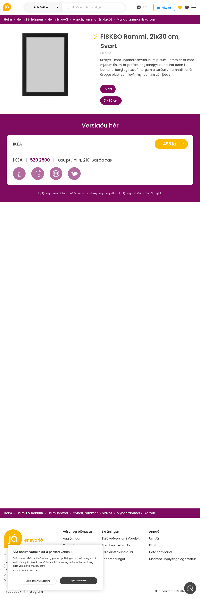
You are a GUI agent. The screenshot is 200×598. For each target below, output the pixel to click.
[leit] (93, 7)
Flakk (153, 545)
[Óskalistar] (180, 7)
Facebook (14, 591)
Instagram (35, 591)
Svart (108, 89)
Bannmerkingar (113, 559)
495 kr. (170, 144)
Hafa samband (160, 552)
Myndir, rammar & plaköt (92, 19)
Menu (193, 7)
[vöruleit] (13, 7)
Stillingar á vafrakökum (38, 580)
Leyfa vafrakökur (78, 580)
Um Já (154, 538)
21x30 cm (111, 100)
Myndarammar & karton (136, 19)
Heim (8, 19)
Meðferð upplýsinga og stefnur (172, 559)
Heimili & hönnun (30, 19)
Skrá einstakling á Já (117, 552)
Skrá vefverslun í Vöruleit (121, 538)
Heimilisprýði (58, 19)
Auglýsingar (72, 538)
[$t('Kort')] (186, 7)
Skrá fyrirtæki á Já (116, 545)
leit (141, 7)
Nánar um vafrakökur (25, 570)
